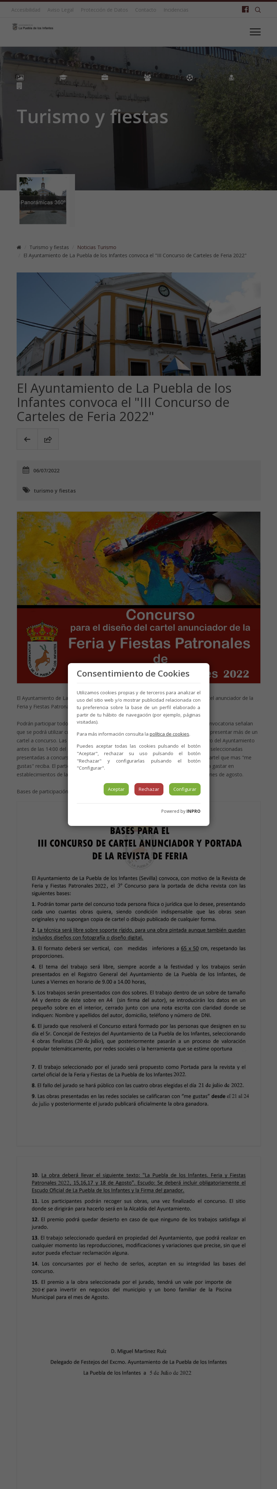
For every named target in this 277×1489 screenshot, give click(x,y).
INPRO (193, 811)
